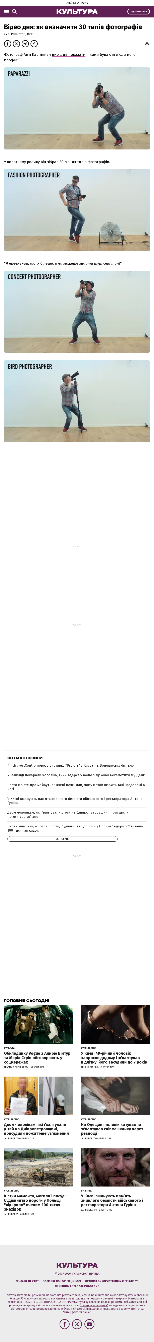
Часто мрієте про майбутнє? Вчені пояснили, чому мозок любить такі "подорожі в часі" (76, 787)
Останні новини (25, 758)
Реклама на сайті (27, 1281)
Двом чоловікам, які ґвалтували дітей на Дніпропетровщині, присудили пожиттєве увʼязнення (68, 814)
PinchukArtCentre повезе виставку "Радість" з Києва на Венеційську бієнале (70, 765)
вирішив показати (68, 54)
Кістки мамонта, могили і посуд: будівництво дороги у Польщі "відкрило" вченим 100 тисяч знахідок (75, 828)
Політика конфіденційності (62, 1281)
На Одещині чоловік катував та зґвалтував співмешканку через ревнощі (112, 1129)
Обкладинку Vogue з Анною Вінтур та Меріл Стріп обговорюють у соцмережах (37, 1058)
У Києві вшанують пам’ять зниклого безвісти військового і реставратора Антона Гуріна (75, 801)
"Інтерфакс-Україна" (94, 1305)
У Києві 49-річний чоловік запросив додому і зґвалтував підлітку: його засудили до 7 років (114, 1058)
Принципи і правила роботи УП (77, 1286)
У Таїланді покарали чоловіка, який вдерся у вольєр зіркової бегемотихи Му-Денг (76, 775)
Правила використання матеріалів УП (112, 1281)
